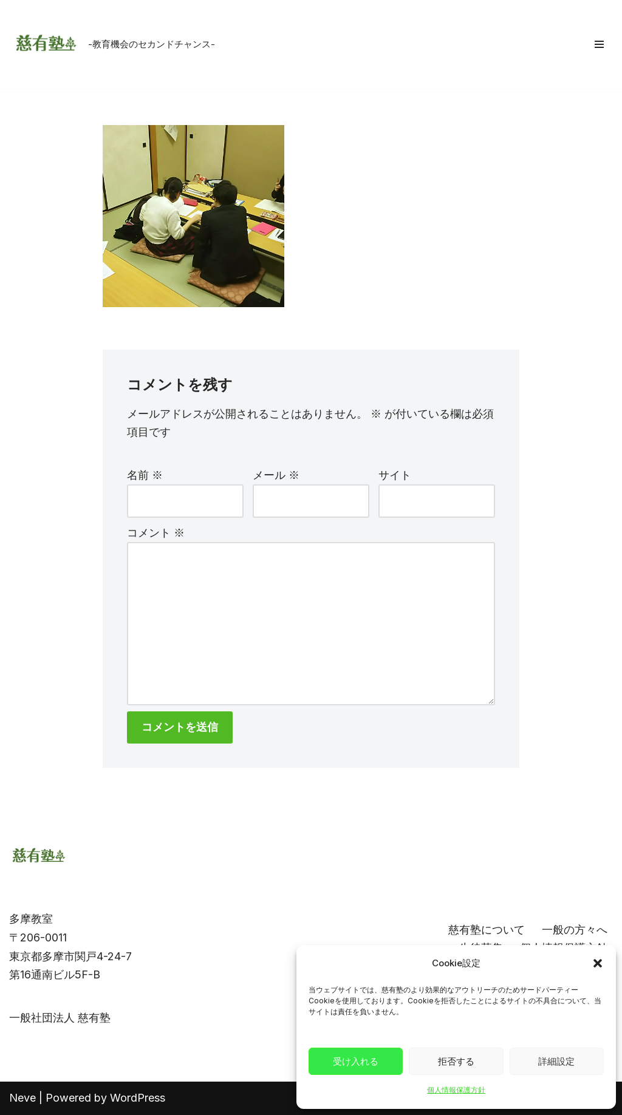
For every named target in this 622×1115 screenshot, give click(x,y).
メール (276, 475)
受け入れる (355, 1061)
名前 (145, 475)
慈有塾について (486, 929)
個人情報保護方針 (456, 1089)
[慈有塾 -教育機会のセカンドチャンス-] (112, 44)
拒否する (456, 1061)
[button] (598, 963)
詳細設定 (556, 1061)
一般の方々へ (574, 929)
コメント (156, 532)
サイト (394, 475)
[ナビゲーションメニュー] (599, 44)
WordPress (137, 1097)
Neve (22, 1097)
